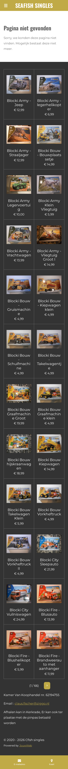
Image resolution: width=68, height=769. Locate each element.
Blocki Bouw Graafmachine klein (49, 414)
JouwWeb (25, 745)
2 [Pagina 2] (27, 685)
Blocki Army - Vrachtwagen (19, 253)
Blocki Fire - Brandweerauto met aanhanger (49, 662)
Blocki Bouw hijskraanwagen (19, 464)
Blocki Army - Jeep (19, 103)
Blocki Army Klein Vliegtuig (49, 205)
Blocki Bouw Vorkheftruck (49, 512)
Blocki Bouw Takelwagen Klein (19, 514)
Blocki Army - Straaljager (19, 153)
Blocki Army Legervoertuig (18, 205)
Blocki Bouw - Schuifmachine (19, 361)
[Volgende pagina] (55, 685)
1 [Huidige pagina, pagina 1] (21, 685)
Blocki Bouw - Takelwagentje (49, 361)
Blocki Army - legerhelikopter (49, 105)
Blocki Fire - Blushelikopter (18, 660)
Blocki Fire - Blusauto (49, 612)
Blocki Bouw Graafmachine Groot (19, 414)
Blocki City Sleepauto (49, 562)
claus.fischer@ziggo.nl (32, 703)
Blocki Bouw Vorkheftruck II (19, 564)
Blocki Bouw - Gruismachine (18, 307)
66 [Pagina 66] (45, 685)
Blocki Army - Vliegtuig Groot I (49, 255)
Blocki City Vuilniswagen (19, 612)
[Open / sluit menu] (6, 5)
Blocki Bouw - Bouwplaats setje (49, 155)
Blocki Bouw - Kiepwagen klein (49, 305)
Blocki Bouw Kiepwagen (49, 462)
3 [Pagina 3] (33, 685)
